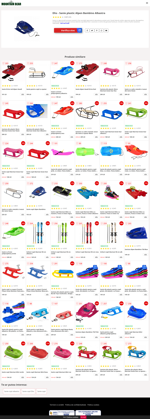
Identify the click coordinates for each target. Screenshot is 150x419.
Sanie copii (41, 391)
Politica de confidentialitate (75, 405)
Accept (83, 417)
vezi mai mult (64, 23)
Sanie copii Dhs (28, 391)
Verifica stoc (71, 30)
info (22, 94)
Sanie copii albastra (11, 391)
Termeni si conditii (57, 405)
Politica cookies (93, 405)
